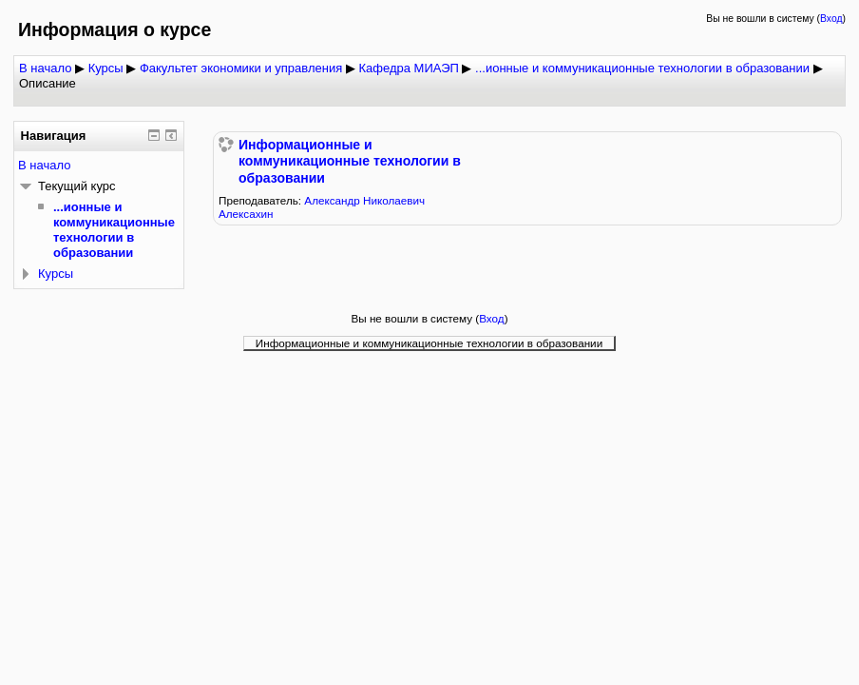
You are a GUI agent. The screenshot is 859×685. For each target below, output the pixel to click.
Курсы (106, 68)
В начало (45, 68)
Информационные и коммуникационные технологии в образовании (350, 161)
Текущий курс (77, 186)
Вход (831, 18)
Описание (47, 83)
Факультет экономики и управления (241, 68)
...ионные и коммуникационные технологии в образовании (642, 68)
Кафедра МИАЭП (408, 68)
